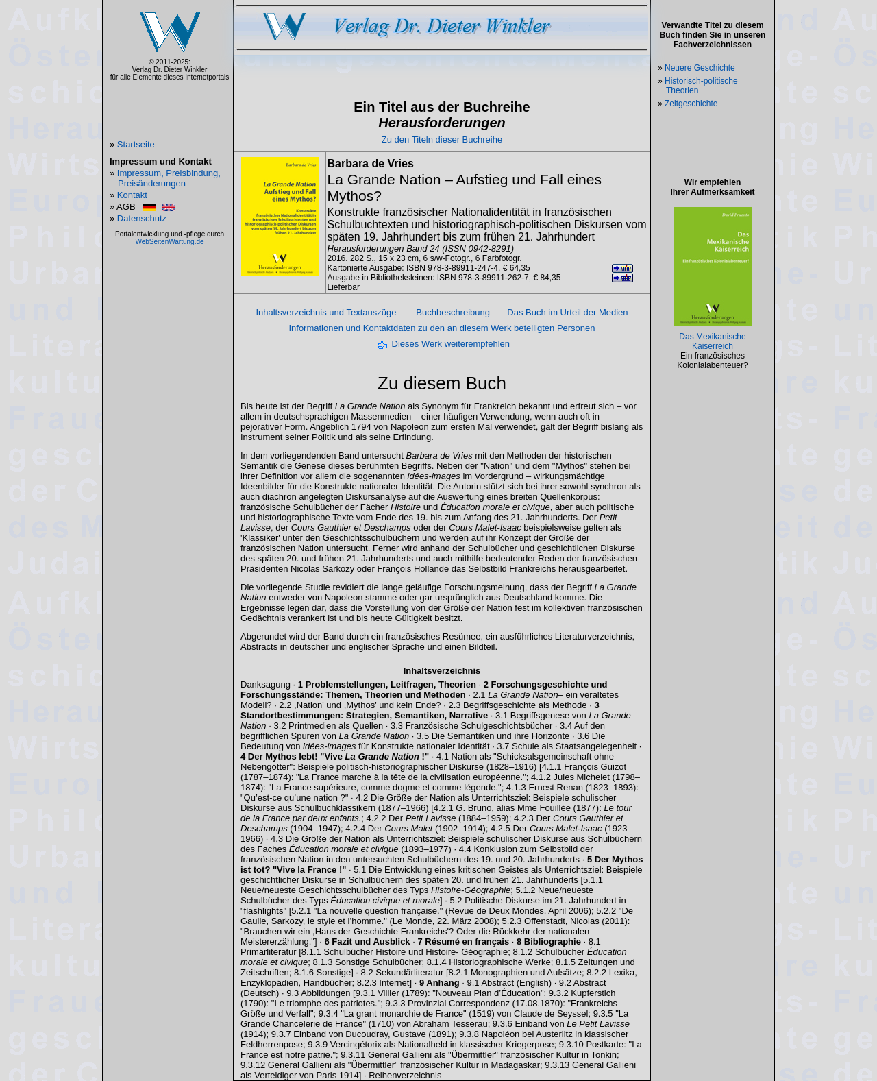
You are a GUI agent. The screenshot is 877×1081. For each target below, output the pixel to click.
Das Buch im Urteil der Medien (567, 312)
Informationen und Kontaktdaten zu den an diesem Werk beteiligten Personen (441, 328)
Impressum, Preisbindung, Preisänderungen (169, 178)
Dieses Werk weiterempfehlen (451, 344)
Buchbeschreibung (453, 312)
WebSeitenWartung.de (169, 241)
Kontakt (132, 195)
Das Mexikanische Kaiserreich (712, 341)
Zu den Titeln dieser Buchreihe (442, 139)
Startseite (136, 144)
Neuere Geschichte (700, 68)
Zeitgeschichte (691, 103)
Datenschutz (141, 218)
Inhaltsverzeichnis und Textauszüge (326, 312)
